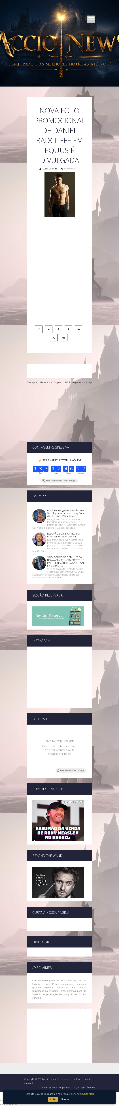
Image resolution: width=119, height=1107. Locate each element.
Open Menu (91, 19)
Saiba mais (88, 1093)
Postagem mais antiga (80, 382)
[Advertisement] (59, 412)
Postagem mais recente (39, 382)
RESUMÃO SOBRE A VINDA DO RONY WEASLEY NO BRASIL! (63, 512)
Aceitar (52, 1099)
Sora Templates (60, 1064)
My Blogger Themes (84, 1064)
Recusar (65, 1099)
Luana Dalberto (49, 169)
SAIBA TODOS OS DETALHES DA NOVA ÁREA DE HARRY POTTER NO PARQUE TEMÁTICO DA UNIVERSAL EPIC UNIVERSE (65, 538)
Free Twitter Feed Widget (70, 747)
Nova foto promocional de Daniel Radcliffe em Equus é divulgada (59, 135)
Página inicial (61, 382)
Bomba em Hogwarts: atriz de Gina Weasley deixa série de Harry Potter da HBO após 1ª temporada (66, 490)
